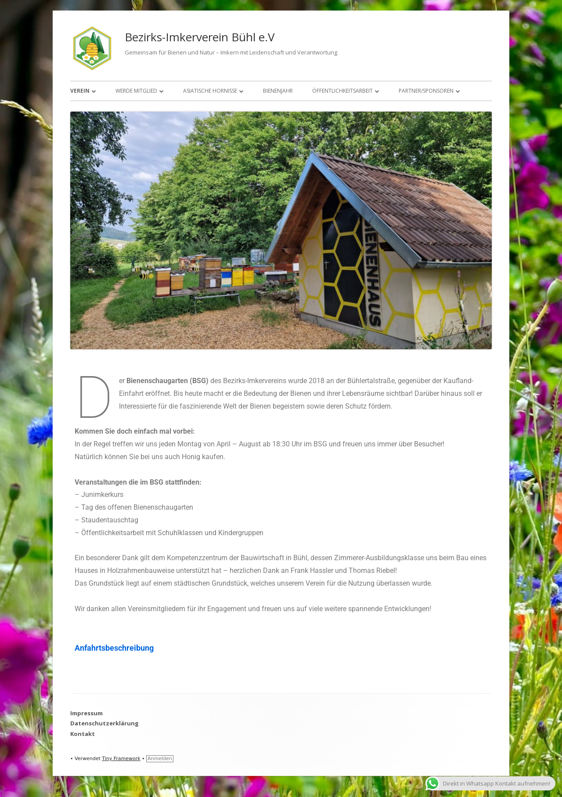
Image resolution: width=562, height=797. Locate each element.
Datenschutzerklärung (104, 723)
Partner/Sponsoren (426, 90)
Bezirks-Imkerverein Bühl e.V (200, 37)
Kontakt (82, 734)
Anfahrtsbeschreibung (114, 647)
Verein (80, 90)
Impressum (86, 713)
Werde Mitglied (136, 90)
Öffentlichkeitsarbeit (342, 90)
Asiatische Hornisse (210, 90)
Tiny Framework (121, 758)
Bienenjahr (278, 90)
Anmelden (160, 758)
